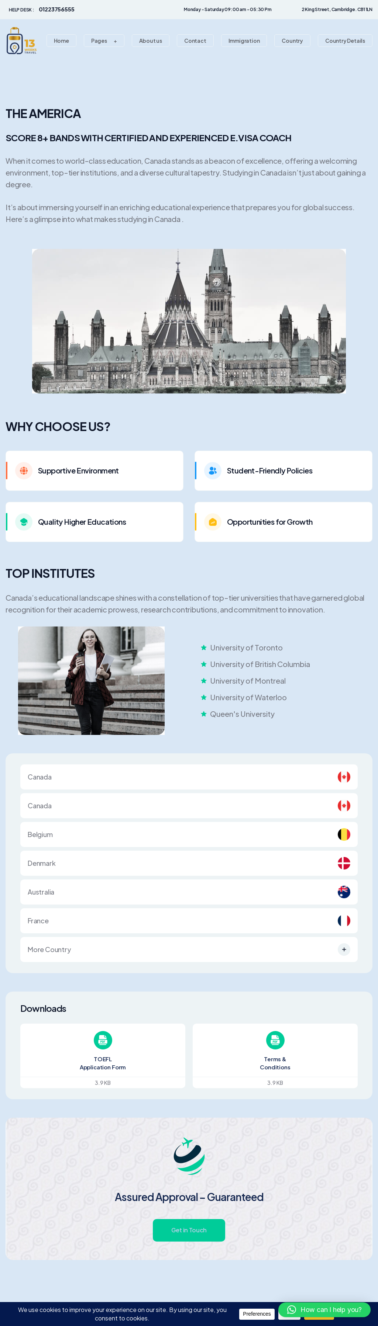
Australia (189, 892)
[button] (324, 1309)
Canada (189, 777)
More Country (189, 949)
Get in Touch (189, 1230)
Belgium (189, 834)
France (189, 920)
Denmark (189, 863)
